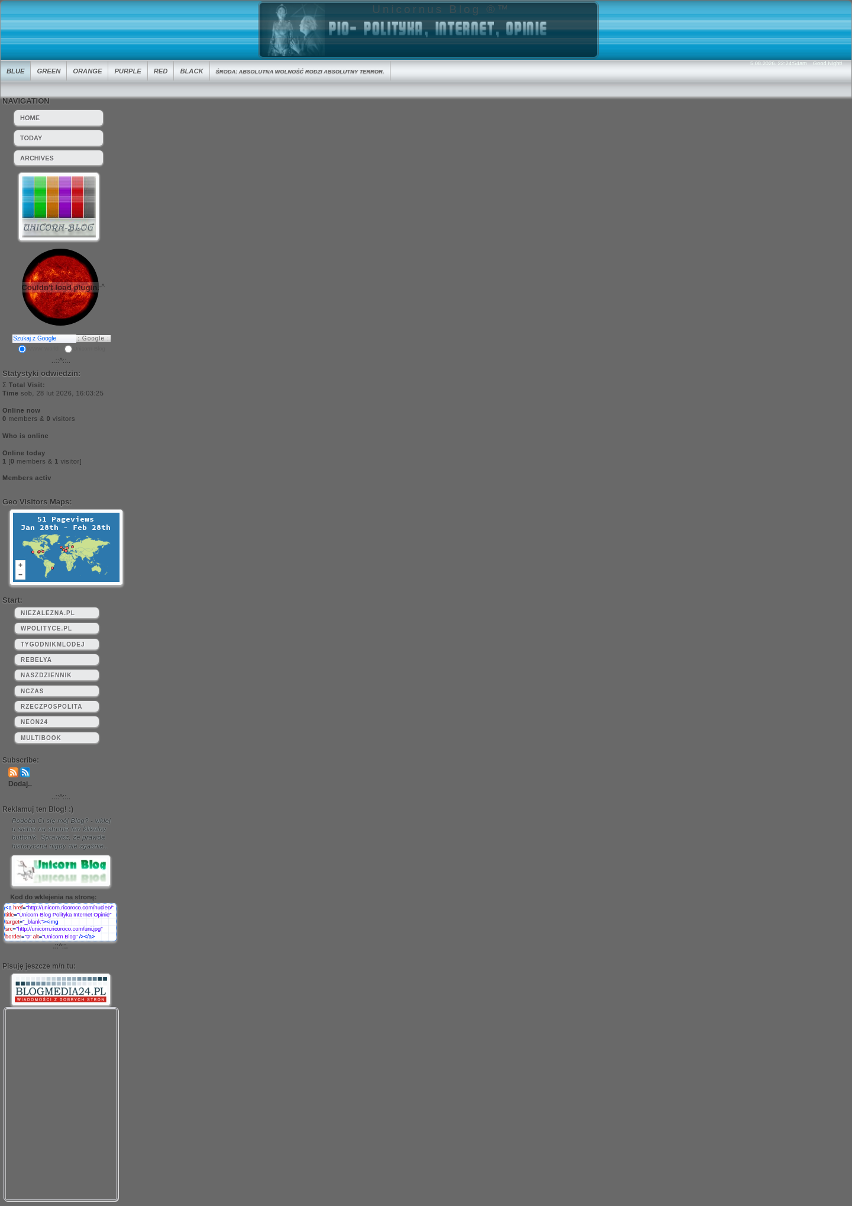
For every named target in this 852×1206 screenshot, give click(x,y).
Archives (37, 158)
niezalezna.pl (48, 613)
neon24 (34, 722)
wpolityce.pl (46, 628)
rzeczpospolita (51, 706)
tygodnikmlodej (53, 644)
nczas (32, 691)
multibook (41, 738)
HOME (30, 117)
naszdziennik (46, 675)
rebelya (36, 660)
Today (31, 137)
